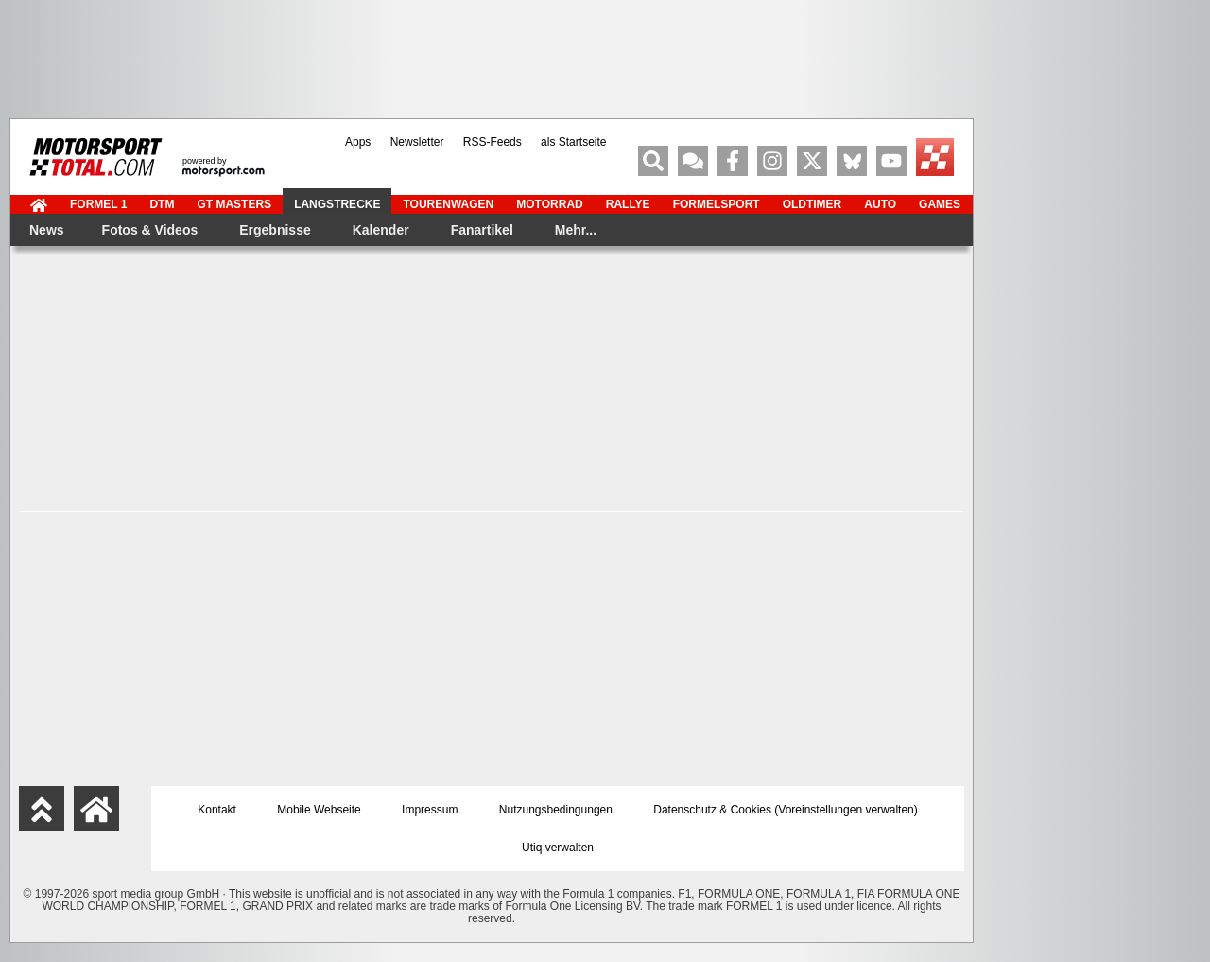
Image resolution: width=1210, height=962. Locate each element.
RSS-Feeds (492, 142)
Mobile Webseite (319, 809)
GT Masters (234, 204)
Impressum (430, 809)
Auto (880, 204)
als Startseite (573, 142)
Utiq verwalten (558, 847)
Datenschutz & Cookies (712, 809)
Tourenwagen (448, 204)
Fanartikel (482, 229)
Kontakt (217, 809)
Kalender (381, 229)
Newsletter (417, 142)
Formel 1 (98, 204)
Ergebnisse (274, 229)
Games (939, 204)
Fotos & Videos (150, 229)
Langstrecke (337, 204)
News (46, 229)
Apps (358, 142)
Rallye (628, 204)
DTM (161, 204)
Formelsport (716, 204)
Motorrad (549, 204)
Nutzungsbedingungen (556, 809)
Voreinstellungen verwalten (845, 809)
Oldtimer (812, 204)
